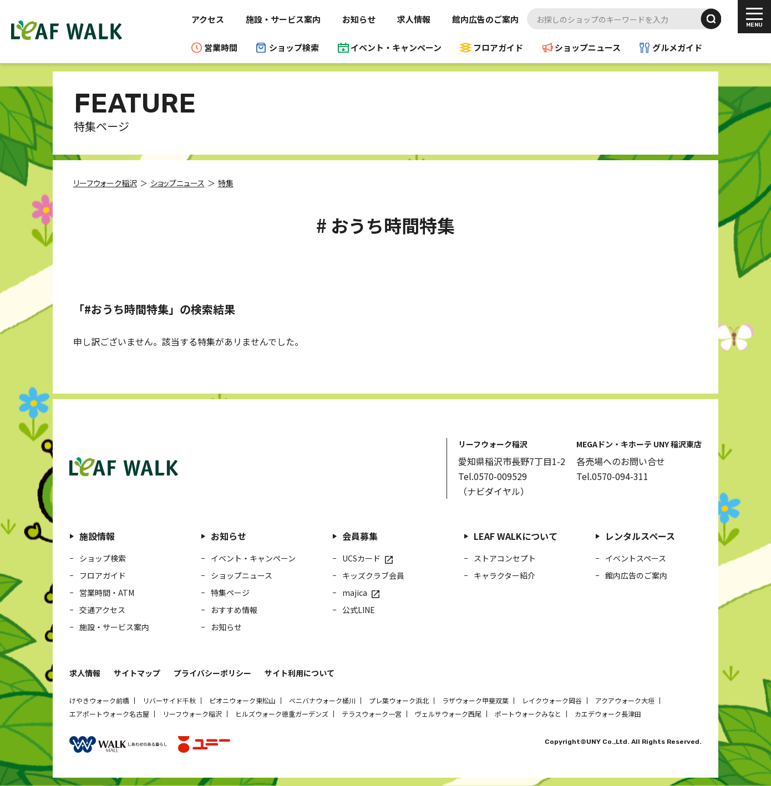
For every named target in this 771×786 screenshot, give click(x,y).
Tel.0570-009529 (492, 476)
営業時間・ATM (106, 592)
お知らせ (359, 19)
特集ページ (230, 592)
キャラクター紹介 (504, 575)
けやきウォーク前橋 (99, 700)
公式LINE (358, 609)
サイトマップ (137, 672)
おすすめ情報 (234, 609)
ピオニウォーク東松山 (242, 700)
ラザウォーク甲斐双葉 (475, 700)
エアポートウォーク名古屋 (109, 713)
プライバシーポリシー (212, 672)
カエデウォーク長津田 (608, 713)
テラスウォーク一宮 (372, 713)
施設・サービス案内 (283, 19)
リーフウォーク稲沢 (192, 713)
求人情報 (413, 19)
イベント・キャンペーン (396, 47)
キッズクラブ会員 (373, 575)
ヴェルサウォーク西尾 (448, 713)
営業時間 (220, 47)
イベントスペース (635, 558)
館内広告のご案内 (485, 19)
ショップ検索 (294, 47)
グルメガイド (677, 47)
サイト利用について (299, 672)
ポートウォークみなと (528, 713)
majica (354, 592)
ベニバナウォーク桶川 (322, 700)
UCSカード (361, 558)
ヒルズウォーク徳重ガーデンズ (281, 713)
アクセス (207, 19)
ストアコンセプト (505, 558)
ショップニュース (588, 47)
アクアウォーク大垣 (625, 700)
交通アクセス (102, 609)
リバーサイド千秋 (169, 700)
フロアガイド (498, 47)
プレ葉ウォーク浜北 (399, 700)
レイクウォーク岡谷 (552, 700)
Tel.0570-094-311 (612, 476)
